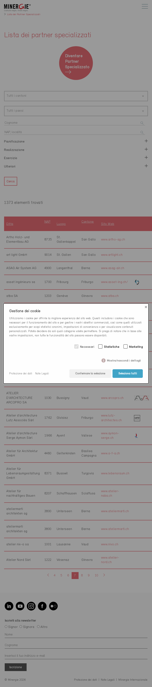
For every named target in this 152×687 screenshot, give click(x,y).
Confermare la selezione (90, 373)
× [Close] (146, 307)
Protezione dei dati (20, 373)
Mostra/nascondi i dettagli (124, 359)
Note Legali (42, 373)
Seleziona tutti (127, 373)
